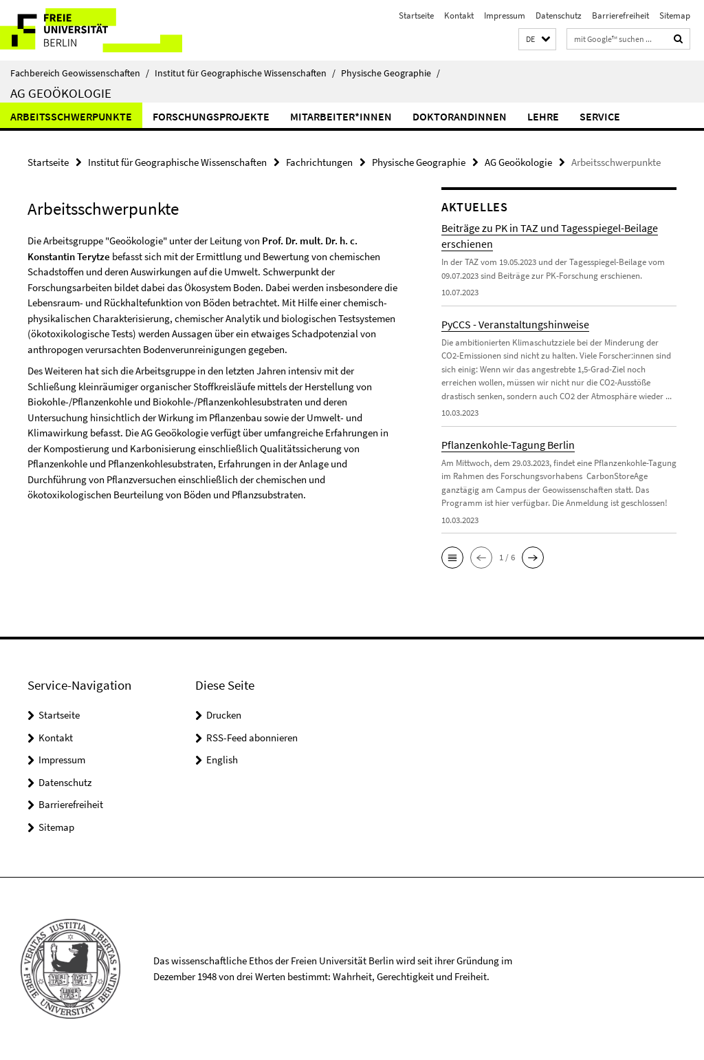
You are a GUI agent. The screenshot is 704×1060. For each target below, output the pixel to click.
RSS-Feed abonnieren (252, 737)
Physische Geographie (390, 73)
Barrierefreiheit (620, 15)
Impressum (504, 15)
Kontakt (459, 15)
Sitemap (674, 15)
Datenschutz (559, 15)
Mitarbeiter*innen (341, 116)
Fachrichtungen (319, 162)
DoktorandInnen (459, 116)
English (222, 759)
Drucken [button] (223, 714)
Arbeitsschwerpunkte (71, 116)
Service (600, 116)
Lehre (543, 116)
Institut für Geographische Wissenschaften (245, 73)
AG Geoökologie (60, 93)
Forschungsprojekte (211, 116)
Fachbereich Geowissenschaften (79, 73)
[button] (537, 39)
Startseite (416, 15)
